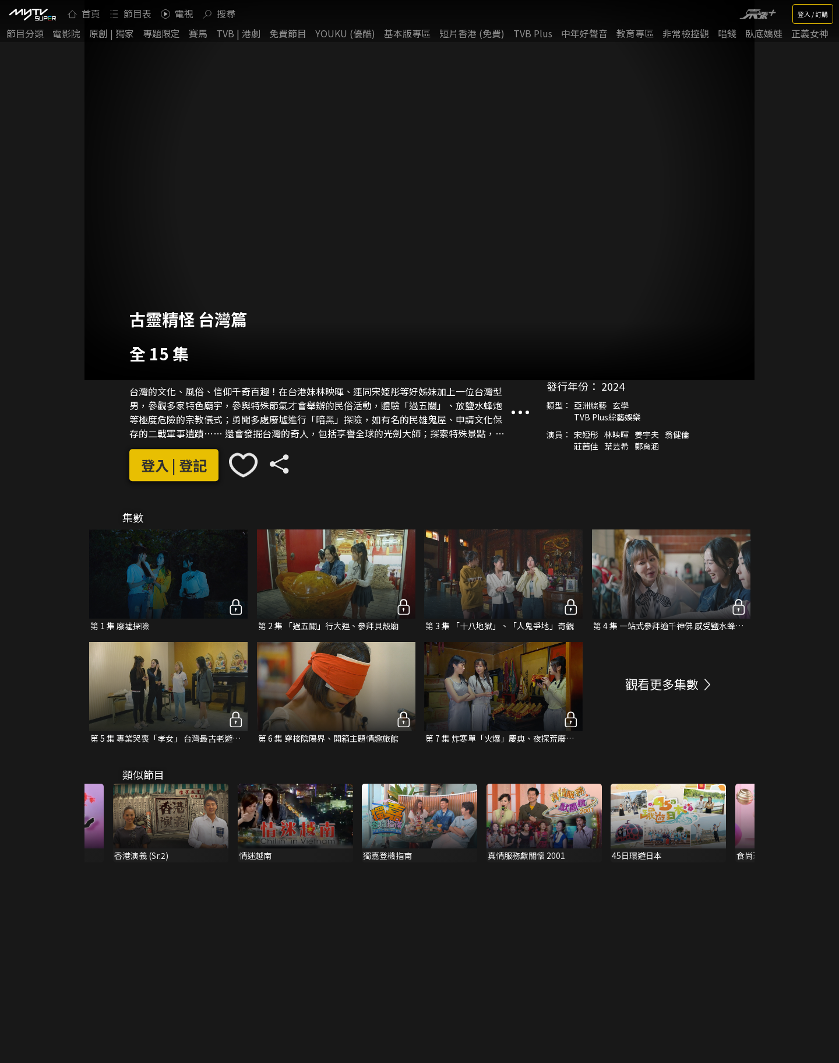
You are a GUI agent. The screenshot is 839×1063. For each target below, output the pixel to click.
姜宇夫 (646, 434)
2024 (613, 386)
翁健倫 (677, 434)
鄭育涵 (646, 446)
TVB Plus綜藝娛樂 (607, 417)
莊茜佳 (586, 446)
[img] (32, 14)
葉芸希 (616, 446)
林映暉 (616, 434)
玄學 (620, 405)
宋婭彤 (586, 434)
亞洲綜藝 (590, 405)
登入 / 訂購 (813, 14)
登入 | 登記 (174, 465)
